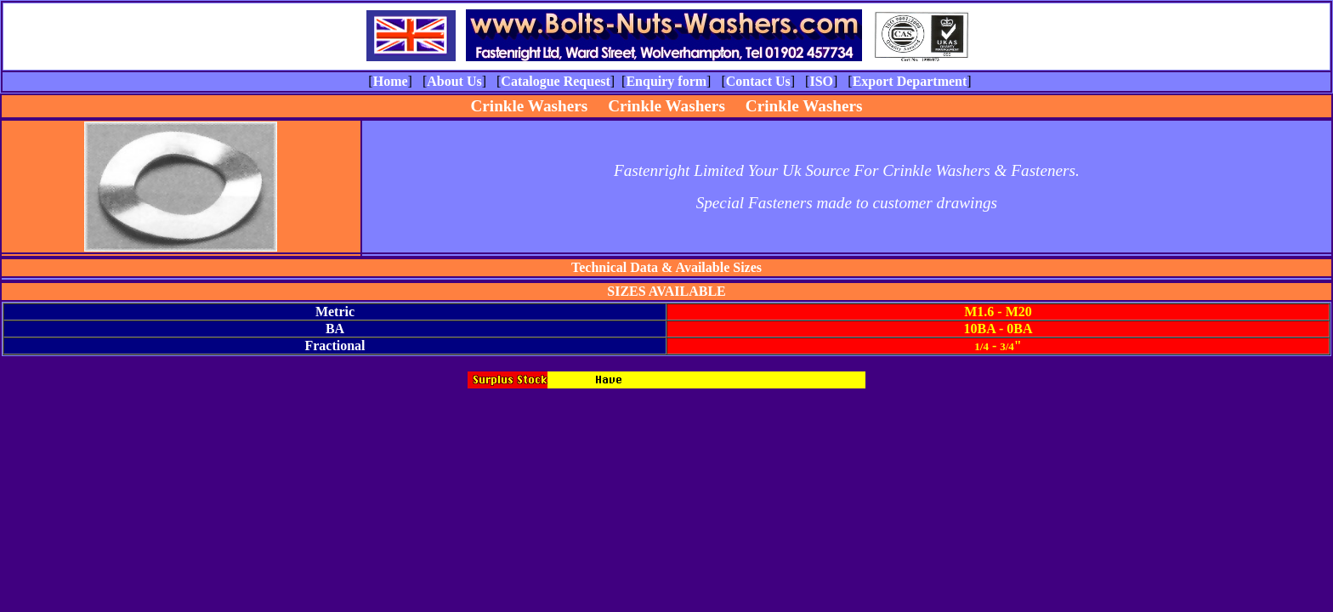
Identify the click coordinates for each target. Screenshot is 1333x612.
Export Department (910, 81)
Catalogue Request (555, 81)
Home (390, 81)
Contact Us (758, 81)
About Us (454, 81)
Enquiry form (666, 81)
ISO (821, 81)
